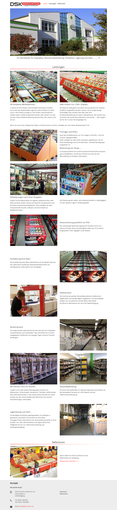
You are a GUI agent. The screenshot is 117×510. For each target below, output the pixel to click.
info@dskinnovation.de (26, 506)
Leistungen (52, 4)
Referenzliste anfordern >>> (69, 461)
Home (45, 4)
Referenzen (61, 4)
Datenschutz (64, 494)
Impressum (63, 492)
